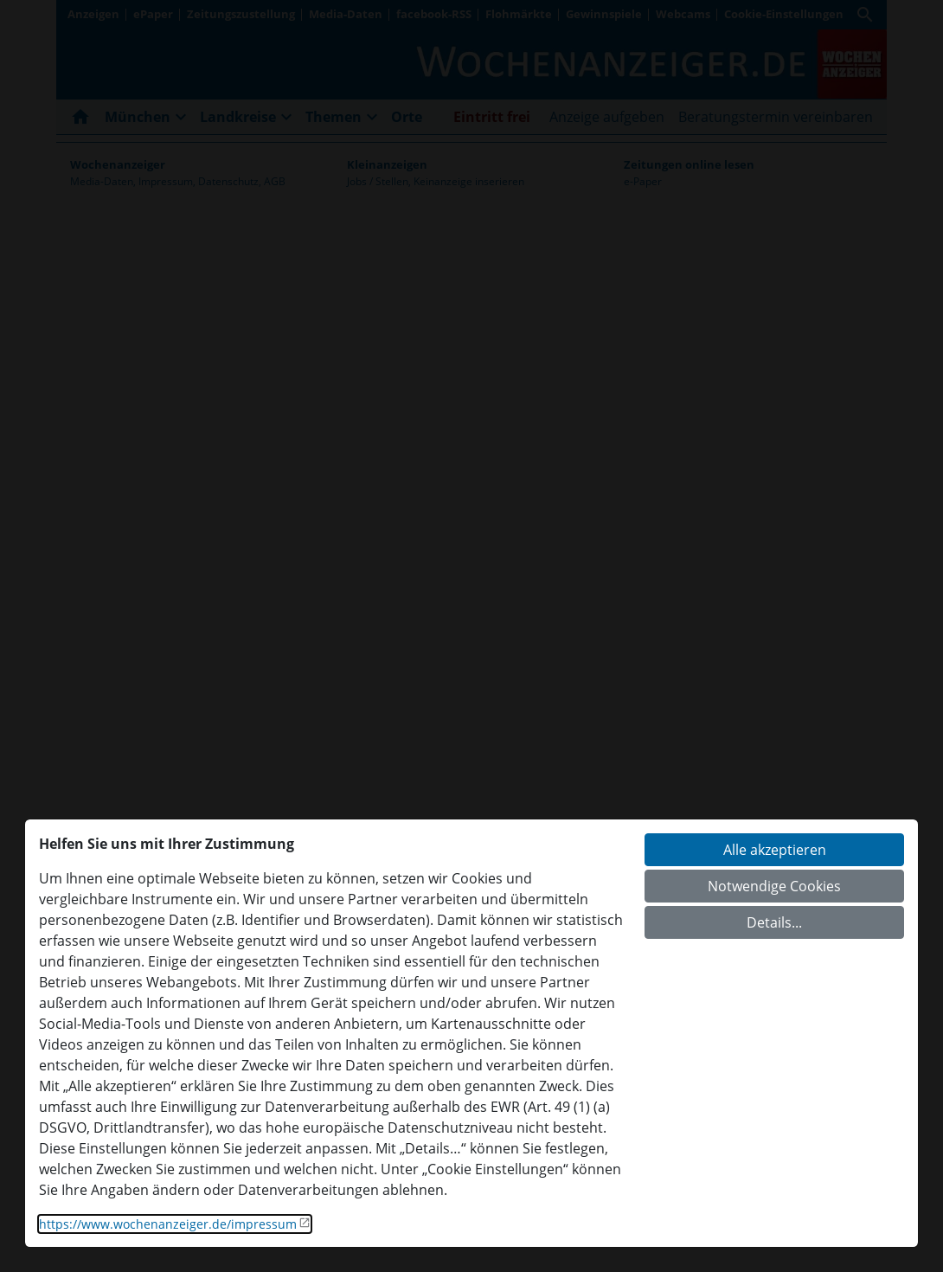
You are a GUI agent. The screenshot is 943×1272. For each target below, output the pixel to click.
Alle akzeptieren (774, 849)
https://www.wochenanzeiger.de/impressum (168, 1224)
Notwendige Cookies (774, 886)
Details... (774, 922)
